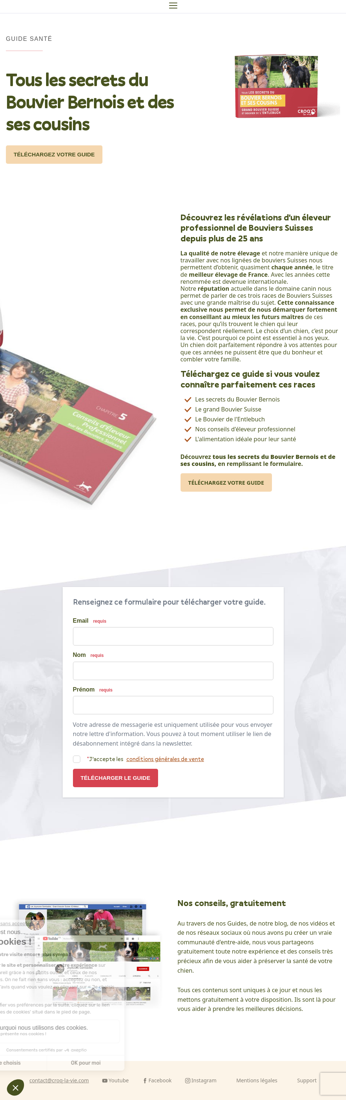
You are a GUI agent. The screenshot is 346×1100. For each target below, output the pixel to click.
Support (307, 1080)
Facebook (160, 1080)
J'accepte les (145, 759)
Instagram (204, 1080)
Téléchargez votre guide (54, 154)
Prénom (93, 689)
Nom (88, 655)
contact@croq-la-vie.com (59, 1080)
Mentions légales (256, 1080)
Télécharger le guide (115, 778)
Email (89, 621)
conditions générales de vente (165, 759)
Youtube (119, 1080)
